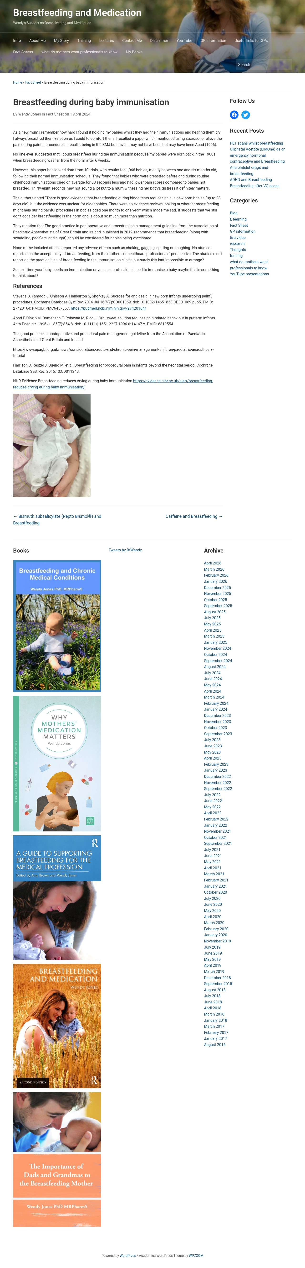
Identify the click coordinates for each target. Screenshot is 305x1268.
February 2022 (216, 819)
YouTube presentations (249, 274)
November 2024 (217, 648)
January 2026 (215, 581)
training (236, 255)
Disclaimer (159, 40)
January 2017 (215, 1038)
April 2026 (212, 563)
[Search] (259, 64)
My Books (134, 52)
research (237, 243)
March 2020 (214, 923)
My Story (61, 40)
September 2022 (218, 788)
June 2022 (213, 801)
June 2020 (213, 904)
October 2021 (215, 837)
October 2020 (215, 892)
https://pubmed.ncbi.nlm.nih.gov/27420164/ (108, 308)
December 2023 (217, 715)
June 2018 (213, 1002)
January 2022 (215, 825)
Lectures (106, 40)
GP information (213, 40)
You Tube (184, 40)
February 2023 (216, 764)
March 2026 (214, 569)
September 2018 (218, 983)
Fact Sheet (33, 82)
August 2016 (214, 1044)
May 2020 (212, 910)
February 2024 (216, 703)
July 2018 (212, 996)
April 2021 (212, 868)
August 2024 (214, 666)
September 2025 (218, 606)
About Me (37, 40)
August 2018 (214, 990)
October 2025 (215, 600)
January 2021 (215, 886)
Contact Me (132, 40)
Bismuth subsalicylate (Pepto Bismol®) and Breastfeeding (57, 520)
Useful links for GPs (251, 40)
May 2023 (212, 752)
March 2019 (214, 971)
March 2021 (214, 874)
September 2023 (218, 734)
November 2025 (217, 593)
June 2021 (213, 856)
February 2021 (216, 880)
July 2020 (212, 898)
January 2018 (215, 1020)
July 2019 (212, 947)
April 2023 (212, 758)
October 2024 (215, 654)
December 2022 (217, 776)
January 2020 (215, 935)
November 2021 (217, 831)
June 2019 (213, 953)
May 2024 (212, 685)
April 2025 (212, 630)
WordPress (128, 1256)
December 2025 (217, 587)
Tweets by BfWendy (125, 550)
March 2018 (214, 1014)
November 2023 (217, 722)
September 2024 (218, 661)
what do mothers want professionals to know (79, 52)
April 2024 (212, 691)
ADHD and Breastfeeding (251, 179)
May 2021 (212, 862)
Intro (17, 40)
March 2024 (214, 697)
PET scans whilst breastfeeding (256, 143)
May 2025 (212, 624)
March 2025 (214, 636)
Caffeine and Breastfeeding (194, 516)
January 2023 (215, 770)
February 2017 (216, 1032)
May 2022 (212, 807)
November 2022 (217, 782)
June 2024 (213, 679)
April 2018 (212, 1008)
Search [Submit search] (286, 65)
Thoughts (238, 249)
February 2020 (216, 929)
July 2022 (212, 795)
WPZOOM (196, 1256)
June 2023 (213, 746)
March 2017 (214, 1026)
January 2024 (215, 709)
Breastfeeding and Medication (77, 12)
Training (84, 40)
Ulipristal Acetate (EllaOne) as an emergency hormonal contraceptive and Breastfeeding (257, 155)
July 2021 (212, 849)
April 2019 (212, 965)
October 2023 (215, 727)
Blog (234, 213)
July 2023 (212, 740)
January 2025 (215, 642)
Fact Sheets (23, 52)
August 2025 (214, 612)
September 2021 (218, 843)
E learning (238, 219)
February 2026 (216, 575)
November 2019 (217, 941)
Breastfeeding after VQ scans (255, 186)
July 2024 (212, 673)
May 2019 (212, 959)
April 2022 (212, 813)
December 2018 (217, 978)
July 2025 (212, 618)
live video (238, 237)
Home (17, 82)
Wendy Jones (29, 114)
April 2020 (212, 917)
